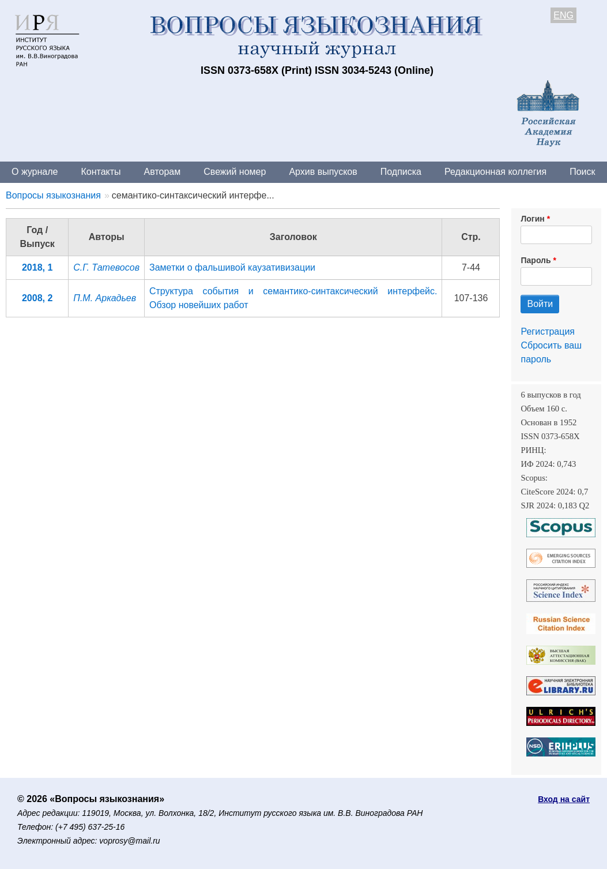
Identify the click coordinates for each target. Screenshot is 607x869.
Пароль (536, 260)
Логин (532, 218)
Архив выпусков (323, 172)
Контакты (100, 172)
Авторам (162, 172)
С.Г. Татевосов (106, 267)
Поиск (582, 172)
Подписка (400, 172)
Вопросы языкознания (53, 195)
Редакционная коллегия (495, 172)
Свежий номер (234, 172)
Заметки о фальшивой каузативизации (232, 267)
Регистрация (548, 331)
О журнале (35, 172)
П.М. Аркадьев (104, 298)
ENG (563, 15)
